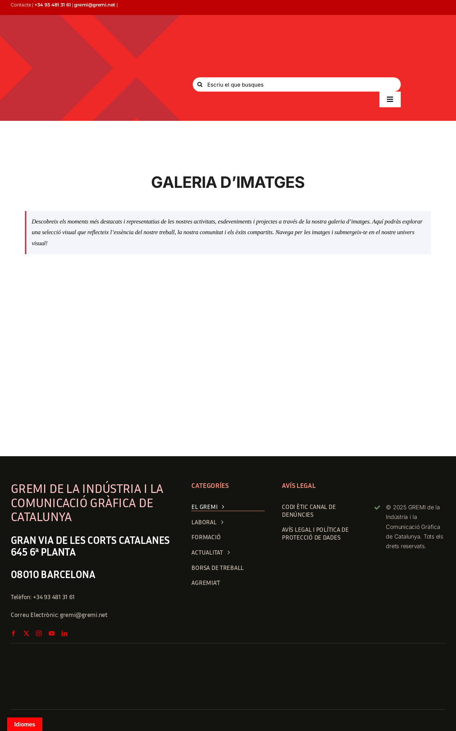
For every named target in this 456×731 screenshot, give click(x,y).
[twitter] (26, 633)
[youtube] (52, 633)
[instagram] (39, 633)
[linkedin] (64, 633)
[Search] (200, 84)
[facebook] (13, 633)
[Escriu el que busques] (297, 84)
